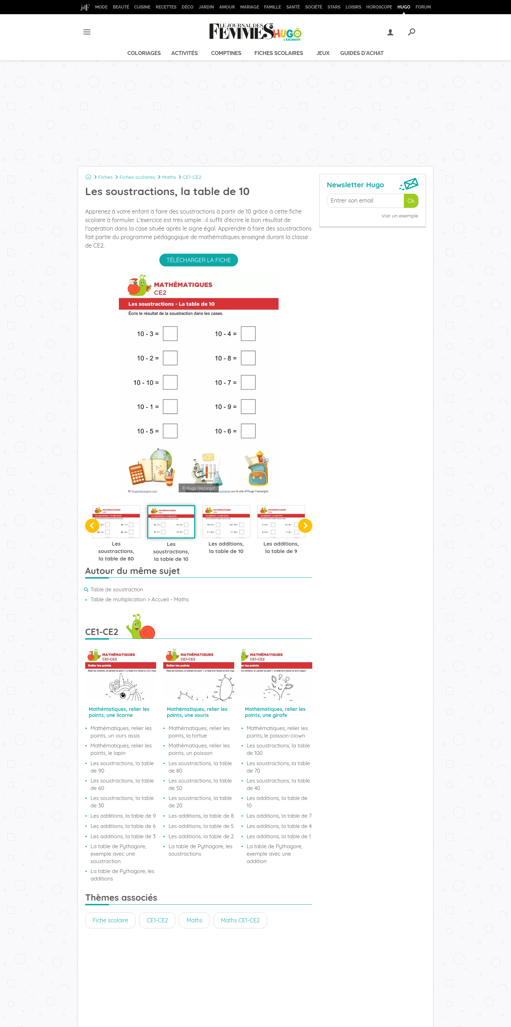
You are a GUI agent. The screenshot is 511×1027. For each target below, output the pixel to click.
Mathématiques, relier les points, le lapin (121, 749)
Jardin (206, 7)
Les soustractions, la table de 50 (200, 784)
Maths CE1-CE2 (240, 920)
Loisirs (353, 7)
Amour (227, 7)
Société (313, 7)
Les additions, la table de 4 (279, 826)
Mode (101, 7)
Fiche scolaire (110, 920)
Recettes (166, 7)
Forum (423, 7)
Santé (293, 7)
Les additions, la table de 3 (122, 836)
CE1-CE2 (192, 177)
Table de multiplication (118, 599)
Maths (169, 177)
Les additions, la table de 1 (279, 836)
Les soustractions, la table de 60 (122, 784)
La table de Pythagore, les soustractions (200, 850)
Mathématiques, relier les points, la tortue (199, 732)
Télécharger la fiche (198, 260)
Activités (184, 53)
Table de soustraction (116, 589)
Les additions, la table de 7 (279, 815)
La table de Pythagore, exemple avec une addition (274, 854)
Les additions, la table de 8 (201, 815)
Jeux (323, 53)
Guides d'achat (362, 53)
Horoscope (379, 7)
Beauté (121, 7)
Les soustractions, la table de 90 (122, 767)
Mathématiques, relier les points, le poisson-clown (277, 732)
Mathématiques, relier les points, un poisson (199, 749)
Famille (272, 7)
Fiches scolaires (278, 53)
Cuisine (142, 7)
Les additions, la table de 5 (201, 826)
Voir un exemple (399, 215)
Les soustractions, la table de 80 (200, 767)
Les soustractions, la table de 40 (278, 784)
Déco (187, 7)
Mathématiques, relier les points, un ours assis (121, 732)
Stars (334, 7)
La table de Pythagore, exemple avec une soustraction (118, 854)
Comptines (226, 53)
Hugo (403, 7)
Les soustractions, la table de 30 (122, 802)
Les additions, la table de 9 (123, 815)
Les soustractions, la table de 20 (200, 802)
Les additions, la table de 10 (277, 802)
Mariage (249, 7)
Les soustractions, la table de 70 (278, 767)
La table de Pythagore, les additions (122, 875)
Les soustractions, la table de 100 (278, 749)
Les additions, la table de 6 (123, 826)
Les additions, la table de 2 (201, 836)
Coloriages (144, 53)
